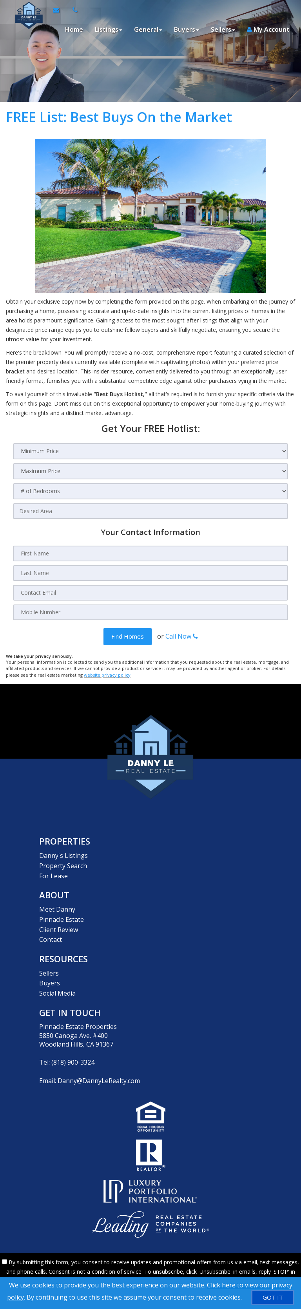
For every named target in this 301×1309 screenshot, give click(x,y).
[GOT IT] (272, 1297)
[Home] (26, 10)
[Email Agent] (59, 10)
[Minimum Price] (150, 451)
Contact (50, 932)
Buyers (49, 973)
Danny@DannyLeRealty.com (99, 1068)
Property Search (63, 863)
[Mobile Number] (150, 612)
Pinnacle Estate (61, 914)
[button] (127, 636)
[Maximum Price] (150, 471)
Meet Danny (57, 905)
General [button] (148, 29)
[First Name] (150, 553)
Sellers (49, 964)
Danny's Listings (63, 854)
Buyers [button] (186, 29)
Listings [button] (108, 29)
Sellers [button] (222, 29)
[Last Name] (150, 573)
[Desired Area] (150, 511)
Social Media (57, 982)
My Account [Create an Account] (268, 29)
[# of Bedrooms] (150, 491)
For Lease (53, 872)
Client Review (58, 923)
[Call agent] (72, 10)
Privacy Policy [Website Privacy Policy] (236, 1268)
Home (74, 29)
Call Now (181, 636)
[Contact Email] (150, 593)
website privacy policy (107, 674)
